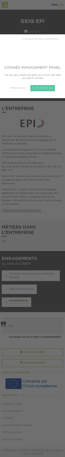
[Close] (32, 228)
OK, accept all (42, 88)
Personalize (17, 88)
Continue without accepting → (41, 39)
